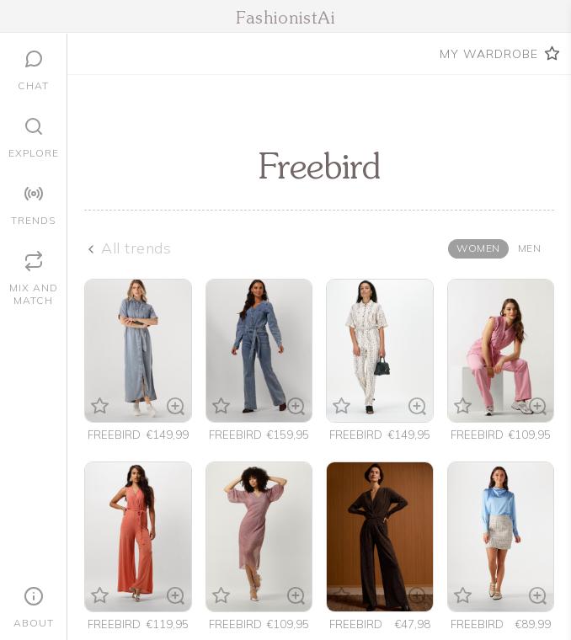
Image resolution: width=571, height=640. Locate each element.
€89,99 (533, 624)
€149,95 (409, 434)
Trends (33, 220)
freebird (114, 434)
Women (478, 248)
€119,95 (168, 624)
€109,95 (530, 434)
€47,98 (412, 624)
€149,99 (168, 434)
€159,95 (288, 434)
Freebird (355, 624)
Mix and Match (33, 294)
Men (530, 248)
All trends (136, 248)
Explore (33, 153)
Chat (33, 85)
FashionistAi (285, 19)
